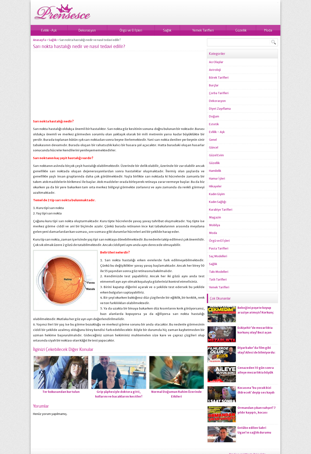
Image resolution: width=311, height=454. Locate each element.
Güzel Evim (216, 155)
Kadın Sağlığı (217, 202)
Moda (268, 30)
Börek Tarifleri (219, 77)
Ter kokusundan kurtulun (61, 392)
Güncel (213, 147)
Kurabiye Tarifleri (220, 209)
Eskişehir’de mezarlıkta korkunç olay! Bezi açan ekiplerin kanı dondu (255, 332)
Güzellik (241, 30)
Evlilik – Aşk (49, 30)
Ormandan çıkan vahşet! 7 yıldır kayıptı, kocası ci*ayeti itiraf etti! (256, 412)
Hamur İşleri (217, 178)
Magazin (215, 217)
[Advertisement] (119, 87)
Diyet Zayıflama (220, 108)
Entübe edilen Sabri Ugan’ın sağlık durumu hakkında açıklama (254, 432)
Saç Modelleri (218, 256)
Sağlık (167, 30)
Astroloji (215, 70)
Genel (213, 139)
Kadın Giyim (217, 194)
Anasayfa (39, 40)
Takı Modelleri (218, 271)
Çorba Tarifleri (219, 93)
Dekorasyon (87, 30)
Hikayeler (215, 186)
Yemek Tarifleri (203, 30)
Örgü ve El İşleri (131, 30)
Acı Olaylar (216, 62)
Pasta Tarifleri (218, 248)
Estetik (214, 124)
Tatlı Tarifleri (218, 279)
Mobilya (214, 225)
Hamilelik (215, 171)
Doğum (214, 116)
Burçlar (214, 85)
